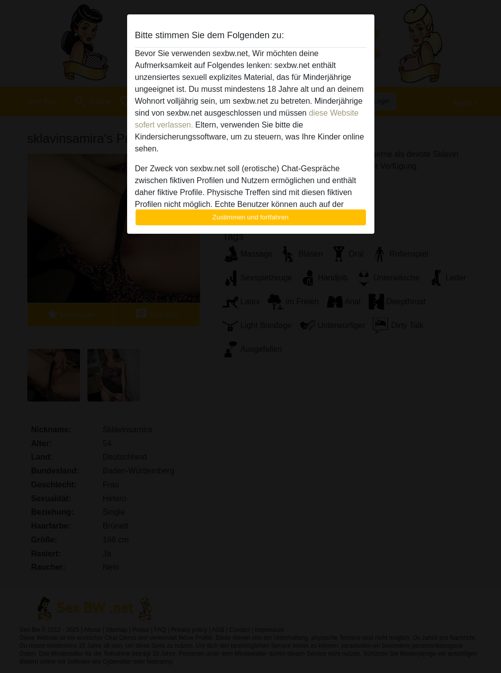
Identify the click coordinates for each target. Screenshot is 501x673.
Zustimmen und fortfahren (251, 217)
